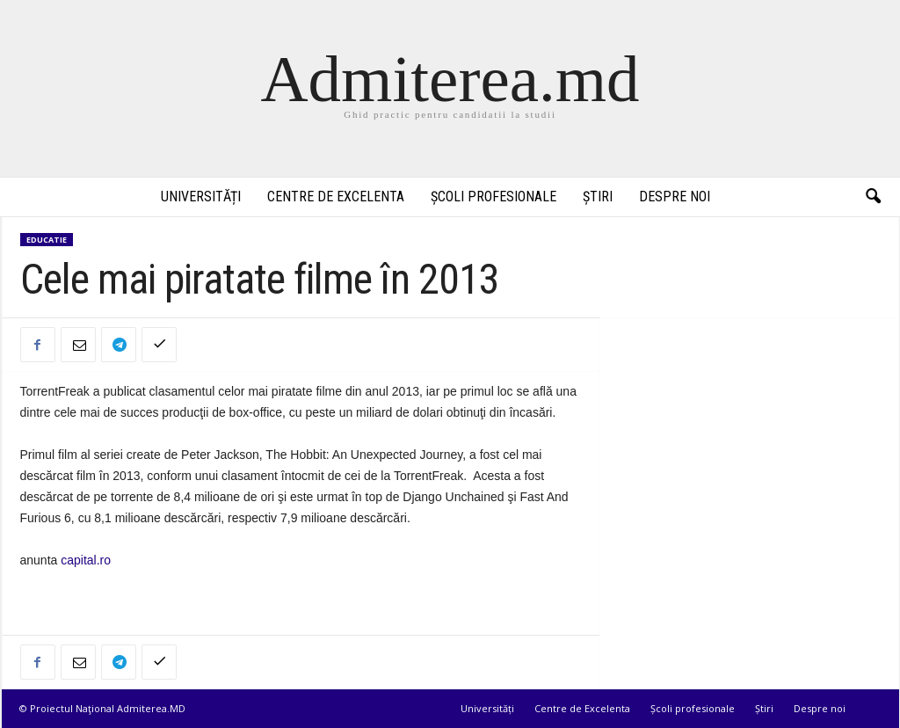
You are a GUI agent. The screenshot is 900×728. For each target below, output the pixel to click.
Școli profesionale (493, 196)
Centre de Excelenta (335, 196)
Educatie (46, 239)
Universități (201, 196)
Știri (598, 196)
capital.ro (86, 560)
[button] (872, 197)
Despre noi (674, 196)
